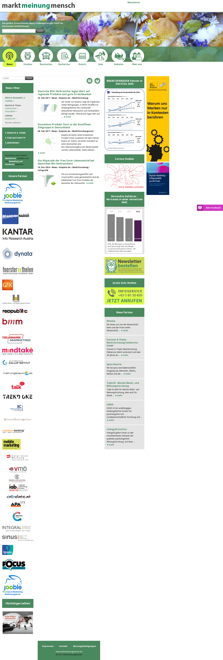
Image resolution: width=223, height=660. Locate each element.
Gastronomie (11, 108)
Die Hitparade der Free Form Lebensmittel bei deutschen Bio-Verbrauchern (66, 162)
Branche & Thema (16, 133)
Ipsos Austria (114, 364)
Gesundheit (11, 111)
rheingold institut (117, 429)
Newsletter (134, 2)
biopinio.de (10, 118)
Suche (29, 78)
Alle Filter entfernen (13, 123)
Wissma (111, 321)
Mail (89, 81)
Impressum (48, 646)
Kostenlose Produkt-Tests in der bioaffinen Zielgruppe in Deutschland (64, 126)
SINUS (110, 404)
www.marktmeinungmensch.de (69, 651)
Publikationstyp (16, 138)
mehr (68, 117)
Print (97, 81)
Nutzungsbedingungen (84, 646)
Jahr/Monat (13, 143)
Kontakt (63, 646)
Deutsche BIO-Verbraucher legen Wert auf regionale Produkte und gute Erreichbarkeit (64, 93)
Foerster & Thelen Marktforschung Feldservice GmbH (122, 342)
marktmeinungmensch (38, 6)
